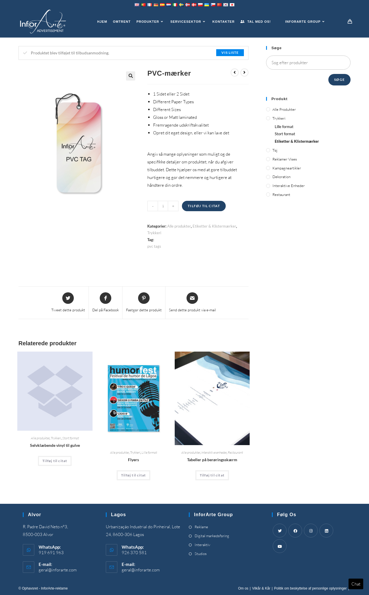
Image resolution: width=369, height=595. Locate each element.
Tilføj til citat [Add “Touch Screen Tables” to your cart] (212, 475)
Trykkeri (154, 232)
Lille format (149, 452)
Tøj (274, 150)
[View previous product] (235, 72)
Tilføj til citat (204, 206)
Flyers (133, 459)
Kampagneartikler (286, 168)
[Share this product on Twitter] (68, 302)
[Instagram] (311, 530)
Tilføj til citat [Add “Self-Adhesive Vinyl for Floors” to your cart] (54, 461)
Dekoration (281, 176)
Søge (339, 79)
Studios (201, 553)
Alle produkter (179, 226)
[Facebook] (295, 530)
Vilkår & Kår (261, 588)
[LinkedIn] (326, 530)
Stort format (70, 438)
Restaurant (235, 452)
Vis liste (230, 52)
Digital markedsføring (212, 535)
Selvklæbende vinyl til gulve (55, 445)
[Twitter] (280, 530)
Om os (243, 588)
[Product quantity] (163, 206)
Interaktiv (202, 544)
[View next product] (244, 72)
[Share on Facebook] (105, 302)
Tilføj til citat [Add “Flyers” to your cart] (133, 475)
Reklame (201, 527)
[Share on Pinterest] (144, 302)
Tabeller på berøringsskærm (212, 459)
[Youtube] (280, 546)
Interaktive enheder (214, 452)
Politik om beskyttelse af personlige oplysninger (310, 588)
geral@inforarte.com (58, 570)
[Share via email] (192, 302)
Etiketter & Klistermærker (214, 226)
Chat (355, 584)
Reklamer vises (284, 159)
